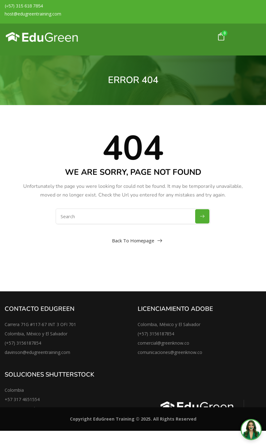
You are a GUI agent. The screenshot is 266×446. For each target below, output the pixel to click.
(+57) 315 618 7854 (24, 6)
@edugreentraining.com (46, 352)
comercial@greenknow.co (163, 343)
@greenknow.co (186, 352)
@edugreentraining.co (35, 14)
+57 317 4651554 (22, 399)
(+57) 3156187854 (23, 343)
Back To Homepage (133, 240)
